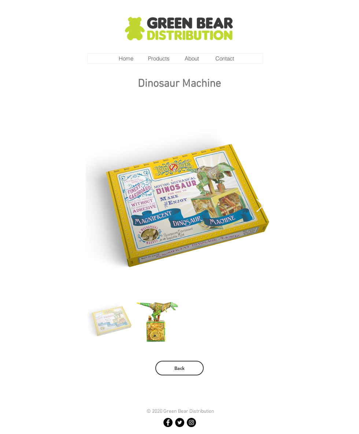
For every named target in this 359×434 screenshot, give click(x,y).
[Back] (179, 368)
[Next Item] (260, 206)
